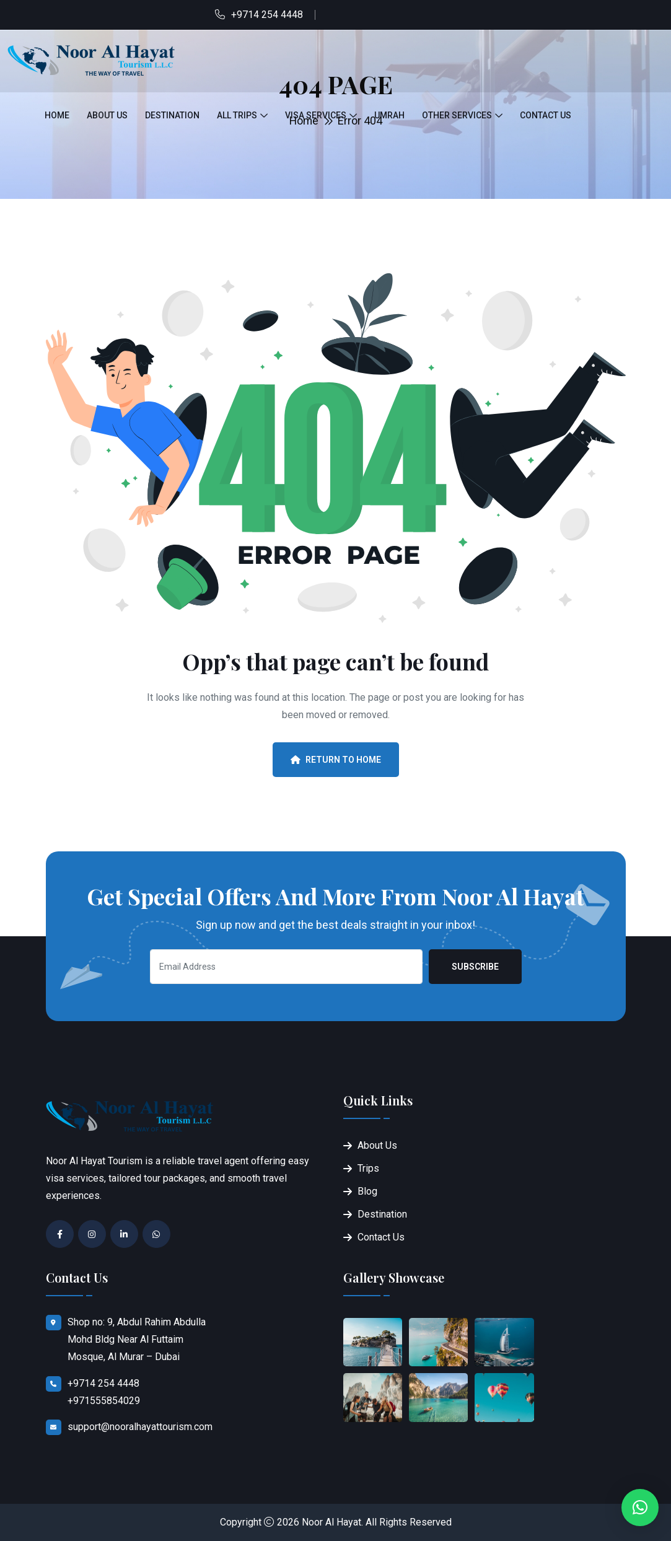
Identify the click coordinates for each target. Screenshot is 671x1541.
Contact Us (545, 115)
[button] (640, 1507)
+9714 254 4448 (267, 14)
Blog (367, 1191)
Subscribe (475, 967)
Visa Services (315, 115)
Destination (172, 115)
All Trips (237, 115)
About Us (107, 115)
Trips (368, 1168)
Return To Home (336, 760)
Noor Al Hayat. (332, 1522)
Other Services (457, 115)
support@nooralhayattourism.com (140, 1427)
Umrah (389, 115)
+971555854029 (104, 1401)
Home (57, 115)
